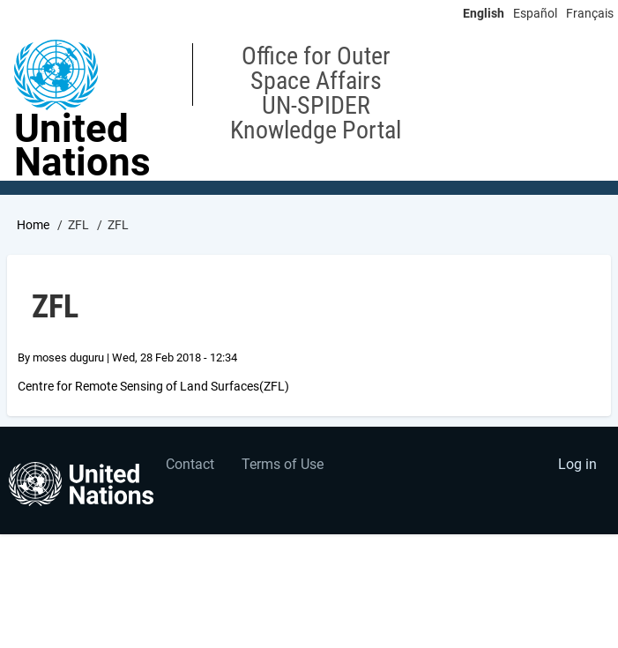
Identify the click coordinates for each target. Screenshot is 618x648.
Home (33, 225)
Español (535, 13)
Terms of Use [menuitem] (283, 464)
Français (590, 13)
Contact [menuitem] (190, 464)
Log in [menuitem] (577, 464)
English (483, 13)
